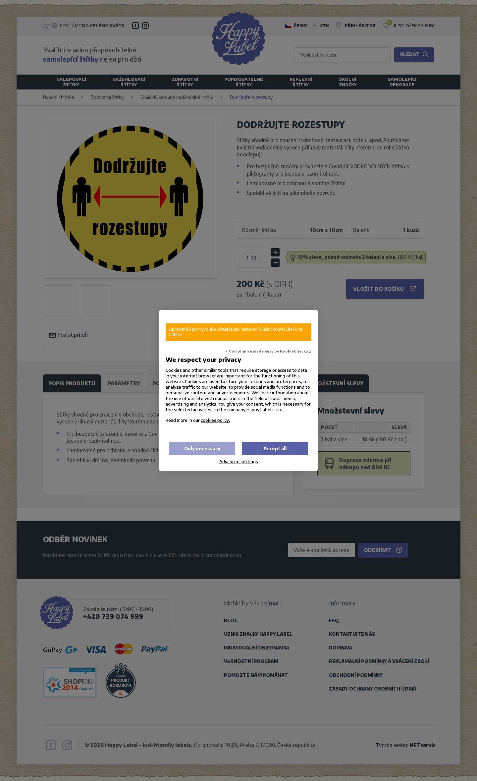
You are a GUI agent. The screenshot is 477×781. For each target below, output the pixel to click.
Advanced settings (238, 461)
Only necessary (202, 448)
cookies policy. (215, 420)
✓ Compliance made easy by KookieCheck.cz (268, 351)
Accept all (275, 448)
